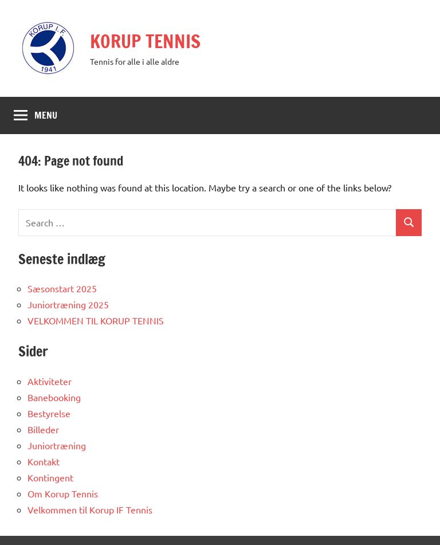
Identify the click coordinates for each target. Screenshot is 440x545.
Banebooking (54, 397)
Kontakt (44, 461)
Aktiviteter (50, 381)
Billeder (43, 429)
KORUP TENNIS (145, 41)
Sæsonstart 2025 (62, 288)
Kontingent (50, 477)
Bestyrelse (49, 413)
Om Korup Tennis (63, 493)
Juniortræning (57, 445)
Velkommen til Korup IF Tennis (90, 509)
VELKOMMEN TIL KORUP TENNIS (96, 320)
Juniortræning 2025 (68, 304)
